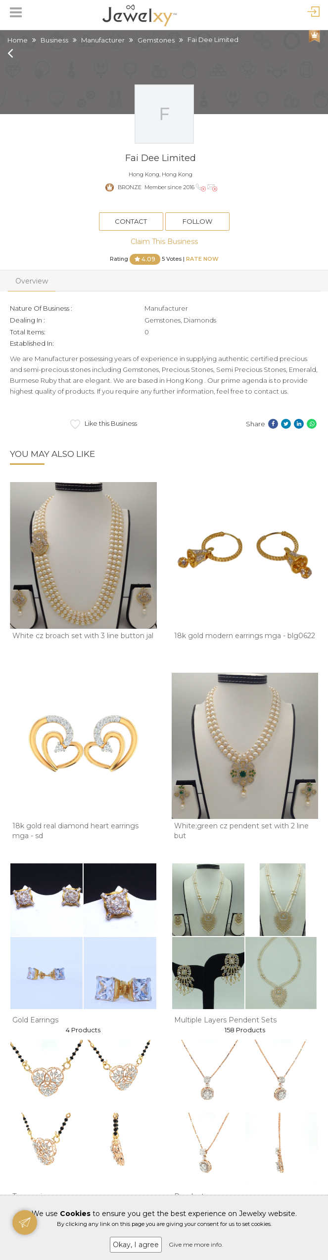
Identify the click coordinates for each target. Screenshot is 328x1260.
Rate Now (202, 258)
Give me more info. (196, 1244)
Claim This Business (164, 241)
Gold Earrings (35, 1020)
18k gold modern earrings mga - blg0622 (244, 635)
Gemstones (156, 40)
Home (17, 40)
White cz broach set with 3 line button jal (82, 635)
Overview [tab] (31, 281)
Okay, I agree (136, 1244)
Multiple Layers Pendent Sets (225, 1020)
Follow (197, 221)
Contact (131, 221)
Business (54, 40)
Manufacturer (103, 40)
